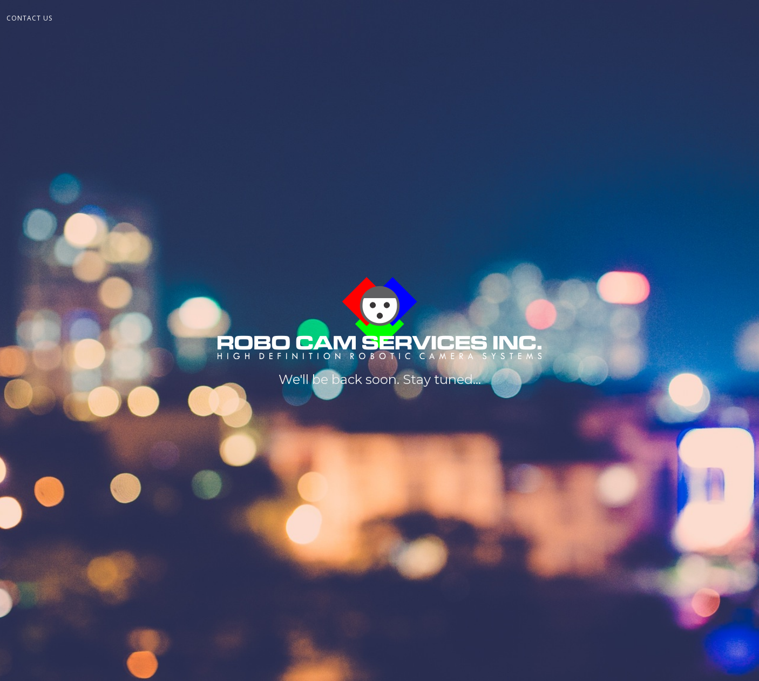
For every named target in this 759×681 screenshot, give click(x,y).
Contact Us (29, 18)
